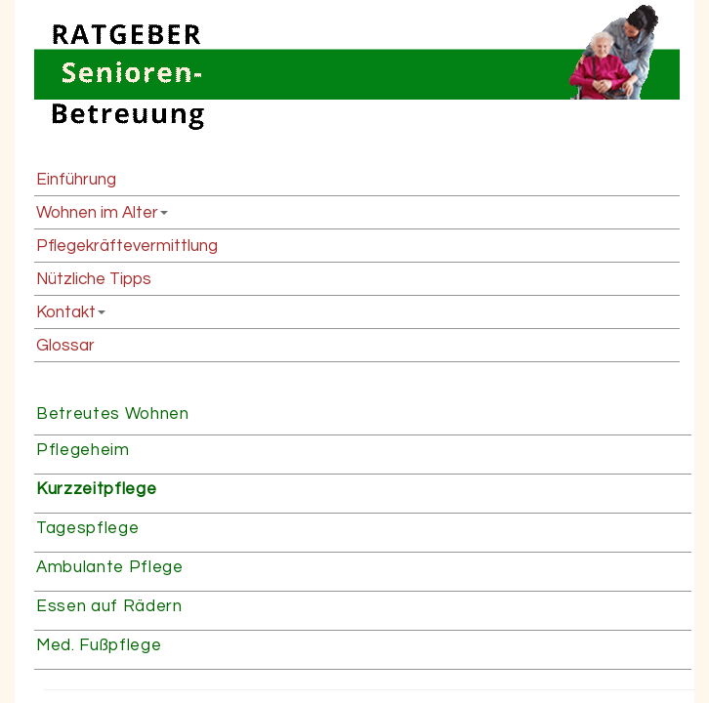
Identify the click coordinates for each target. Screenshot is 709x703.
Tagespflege (87, 528)
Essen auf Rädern (109, 606)
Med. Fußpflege (98, 645)
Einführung (76, 179)
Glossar (65, 345)
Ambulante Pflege (110, 567)
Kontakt (66, 312)
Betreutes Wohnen (112, 414)
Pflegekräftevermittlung (127, 246)
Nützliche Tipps (93, 279)
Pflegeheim (83, 450)
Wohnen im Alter (97, 213)
